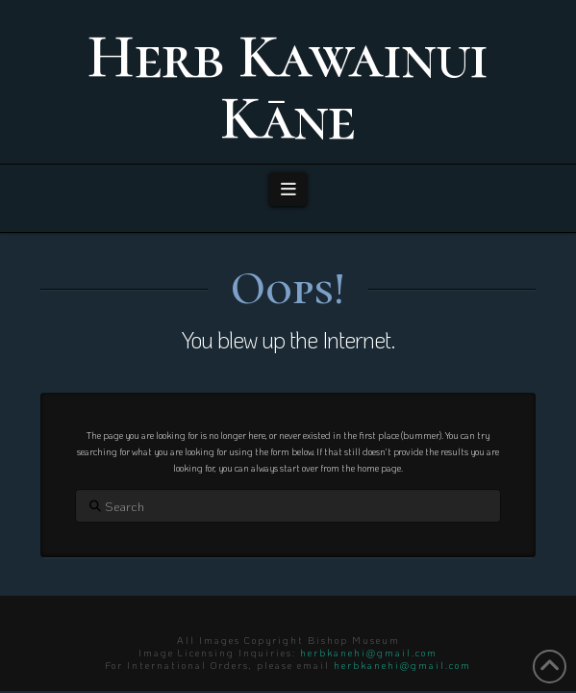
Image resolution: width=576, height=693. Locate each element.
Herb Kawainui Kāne (288, 87)
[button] (288, 189)
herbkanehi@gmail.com (369, 653)
